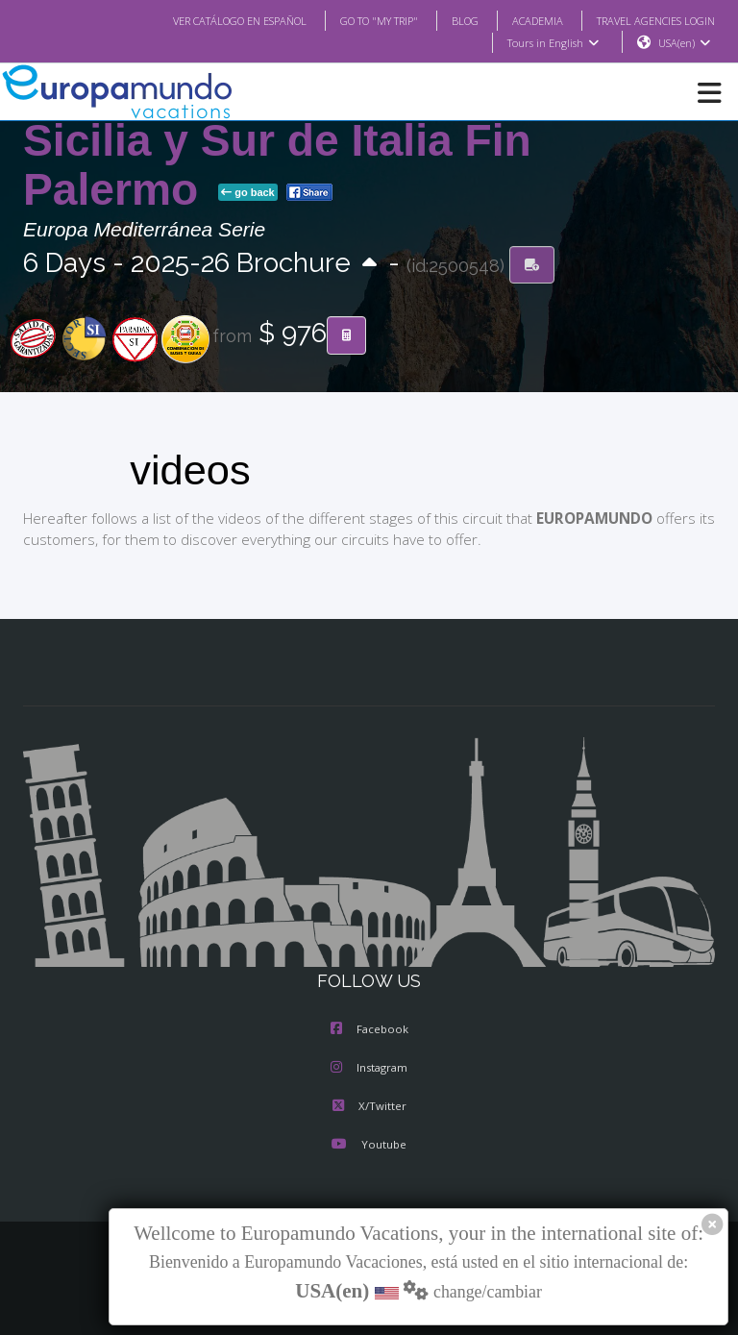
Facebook (369, 1030)
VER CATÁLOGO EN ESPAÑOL (201, 20)
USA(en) (684, 43)
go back (248, 193)
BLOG (445, 20)
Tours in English (552, 43)
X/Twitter (368, 1107)
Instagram (369, 1069)
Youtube (369, 1145)
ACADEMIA (520, 20)
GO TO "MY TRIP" (353, 20)
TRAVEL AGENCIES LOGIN (648, 20)
